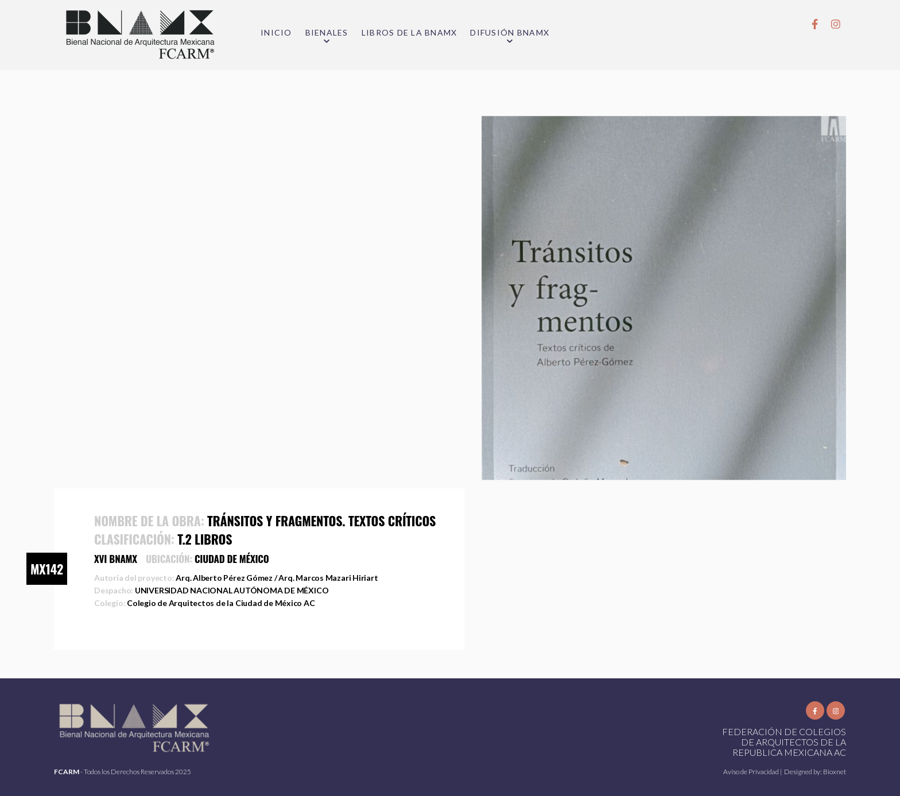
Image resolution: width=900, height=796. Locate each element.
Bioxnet (834, 771)
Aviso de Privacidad (751, 771)
